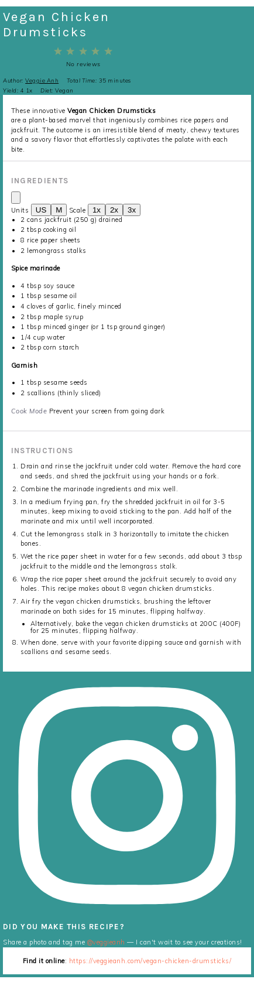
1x (96, 210)
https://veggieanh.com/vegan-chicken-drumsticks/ (150, 961)
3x (132, 210)
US (41, 210)
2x (114, 210)
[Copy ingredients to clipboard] (15, 197)
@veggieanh (106, 942)
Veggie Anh (42, 80)
